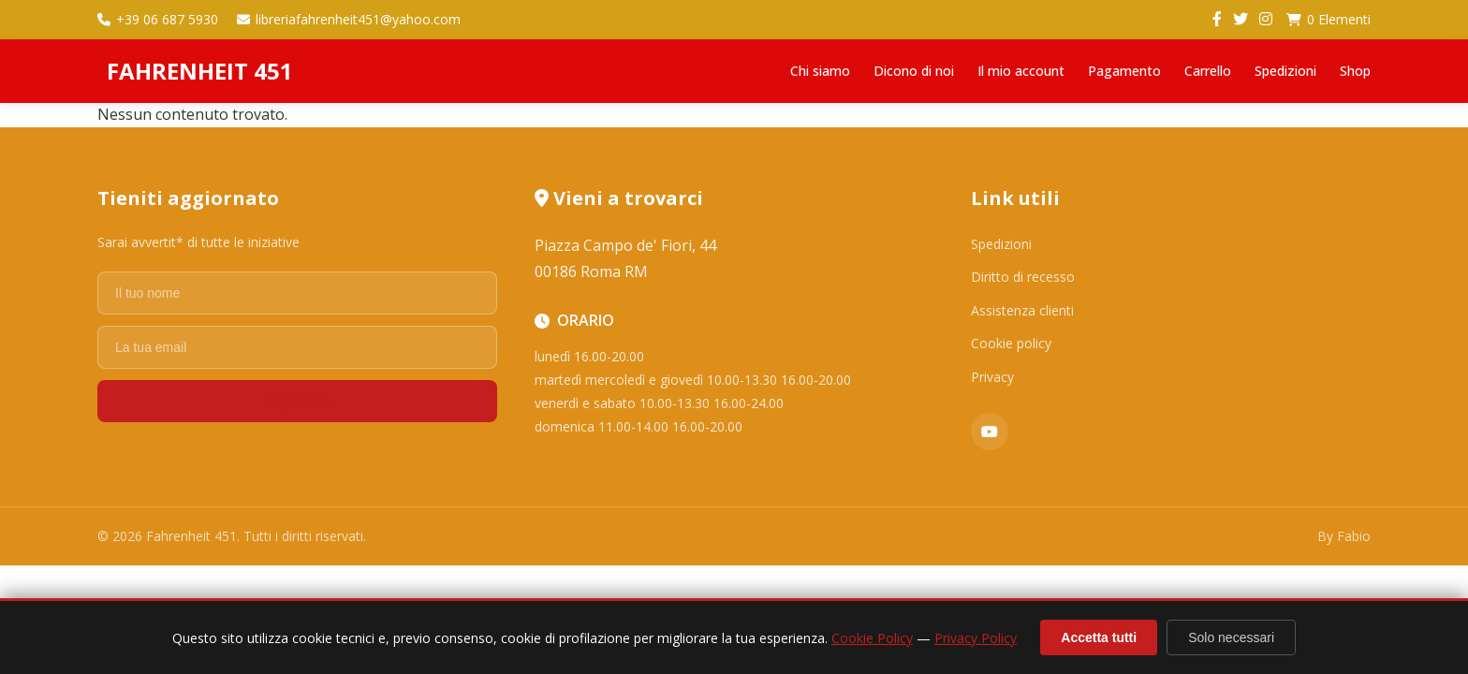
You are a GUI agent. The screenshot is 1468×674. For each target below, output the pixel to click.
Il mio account (1020, 71)
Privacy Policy (975, 638)
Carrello (1207, 71)
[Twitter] (1240, 19)
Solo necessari (1231, 637)
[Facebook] (1217, 19)
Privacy (992, 377)
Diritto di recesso (1023, 277)
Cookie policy (1011, 343)
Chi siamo (820, 71)
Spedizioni (1285, 71)
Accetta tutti (1099, 637)
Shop (1355, 71)
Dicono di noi (913, 71)
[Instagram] (1265, 19)
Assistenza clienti (1022, 310)
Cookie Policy (872, 638)
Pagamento (1124, 71)
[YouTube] (989, 431)
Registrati (297, 401)
